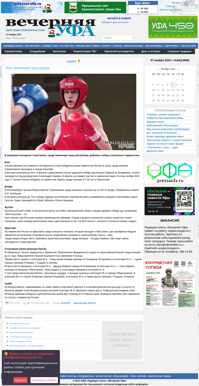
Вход (8, 38)
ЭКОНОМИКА (154, 45)
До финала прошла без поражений (25, 328)
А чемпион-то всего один (21, 337)
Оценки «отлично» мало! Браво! (165, 143)
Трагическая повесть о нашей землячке (169, 140)
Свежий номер (13, 51)
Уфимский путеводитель (119, 51)
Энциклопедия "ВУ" (85, 51)
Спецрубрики (37, 51)
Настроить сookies (44, 380)
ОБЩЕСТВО (50, 45)
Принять (20, 380)
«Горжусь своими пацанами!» (164, 114)
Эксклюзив (59, 51)
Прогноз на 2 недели (170, 9)
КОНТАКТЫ (104, 376)
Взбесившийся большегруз (162, 125)
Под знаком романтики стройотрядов (168, 129)
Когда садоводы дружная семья (165, 136)
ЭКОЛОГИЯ (188, 45)
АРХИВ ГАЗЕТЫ (66, 376)
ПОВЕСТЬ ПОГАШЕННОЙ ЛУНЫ (165, 118)
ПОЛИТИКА (33, 45)
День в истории (150, 51)
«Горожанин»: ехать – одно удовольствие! (162, 149)
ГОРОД (117, 45)
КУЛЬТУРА (67, 45)
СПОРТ (106, 45)
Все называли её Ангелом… (163, 132)
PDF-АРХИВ (138, 376)
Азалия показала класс (20, 323)
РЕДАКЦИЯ (120, 376)
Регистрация (19, 38)
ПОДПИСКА (86, 376)
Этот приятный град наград (27, 67)
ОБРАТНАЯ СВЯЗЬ (159, 376)
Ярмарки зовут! (155, 122)
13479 (66, 303)
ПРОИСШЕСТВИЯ (87, 45)
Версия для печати (85, 303)
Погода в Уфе (179, 2)
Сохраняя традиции (179, 51)
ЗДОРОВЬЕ (172, 45)
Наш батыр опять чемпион (22, 332)
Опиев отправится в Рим (21, 341)
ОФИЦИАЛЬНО (13, 45)
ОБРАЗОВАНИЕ (133, 45)
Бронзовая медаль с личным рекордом (27, 345)
